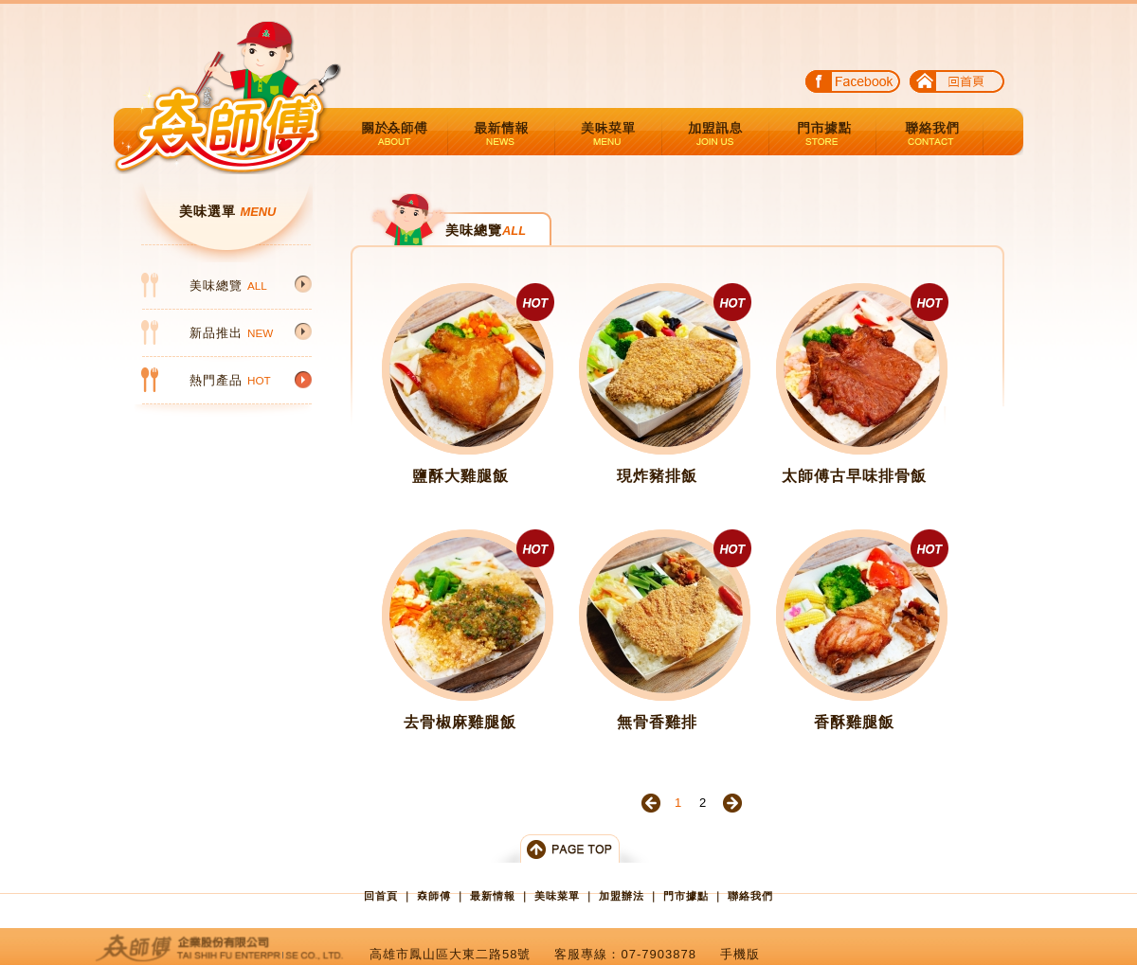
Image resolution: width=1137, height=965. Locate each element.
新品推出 (231, 333)
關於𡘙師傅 (394, 131)
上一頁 (650, 803)
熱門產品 (230, 380)
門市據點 (822, 131)
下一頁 (732, 803)
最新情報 (501, 131)
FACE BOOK (852, 84)
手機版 (740, 954)
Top (568, 848)
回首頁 (957, 84)
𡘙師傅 (434, 896)
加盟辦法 (715, 131)
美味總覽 (228, 285)
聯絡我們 (930, 131)
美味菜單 (608, 131)
